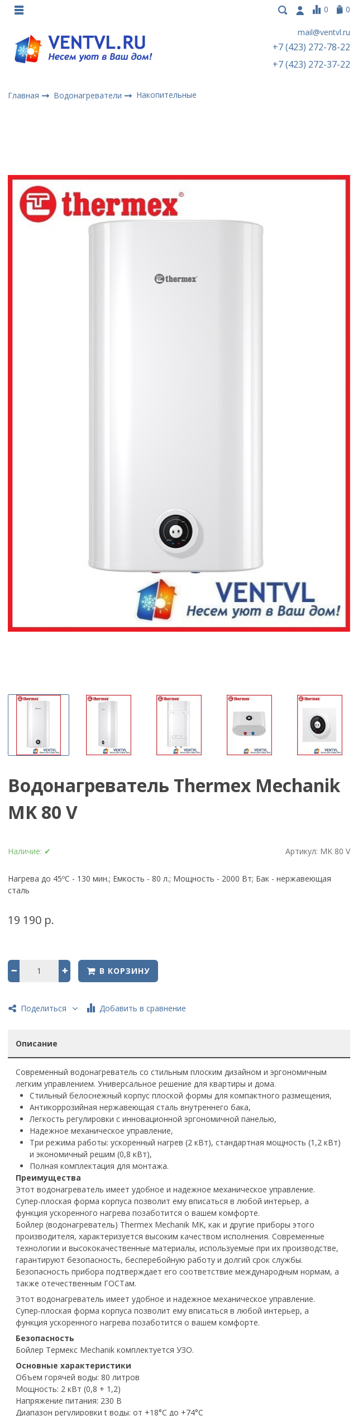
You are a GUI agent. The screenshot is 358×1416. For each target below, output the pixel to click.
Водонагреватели (89, 96)
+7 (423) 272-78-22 (311, 48)
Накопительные (166, 96)
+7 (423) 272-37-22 (311, 65)
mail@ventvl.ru (324, 34)
